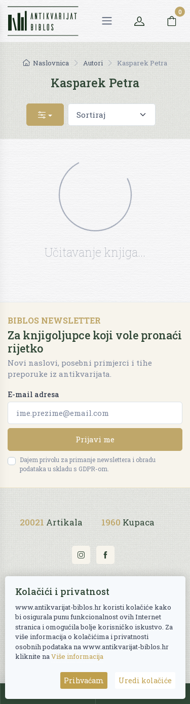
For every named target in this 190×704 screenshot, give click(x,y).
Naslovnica (46, 62)
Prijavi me (95, 439)
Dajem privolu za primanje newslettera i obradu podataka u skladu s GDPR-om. (88, 464)
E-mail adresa (33, 394)
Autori (93, 62)
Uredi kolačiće (145, 680)
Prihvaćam (84, 680)
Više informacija (77, 656)
